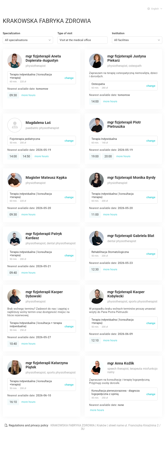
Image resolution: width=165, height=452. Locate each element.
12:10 (95, 340)
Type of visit (64, 33)
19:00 (95, 156)
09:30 (13, 95)
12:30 (95, 269)
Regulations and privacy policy (26, 425)
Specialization (11, 33)
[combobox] (28, 40)
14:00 (95, 101)
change (69, 78)
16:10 (13, 402)
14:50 (26, 156)
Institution (118, 33)
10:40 (13, 343)
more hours (28, 95)
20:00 (108, 156)
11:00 (95, 214)
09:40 (13, 272)
